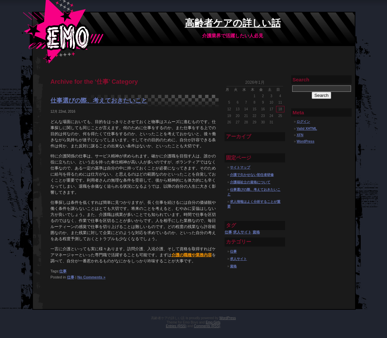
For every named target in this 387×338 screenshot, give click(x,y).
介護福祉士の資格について (250, 182)
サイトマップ (240, 167)
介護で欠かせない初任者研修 (252, 175)
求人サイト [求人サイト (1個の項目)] (242, 232)
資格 (233, 266)
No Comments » (91, 277)
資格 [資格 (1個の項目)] (256, 232)
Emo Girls (213, 322)
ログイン (303, 121)
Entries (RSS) (176, 326)
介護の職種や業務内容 (191, 255)
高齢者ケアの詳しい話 (233, 23)
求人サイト (238, 259)
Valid (307, 128)
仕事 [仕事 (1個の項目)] (228, 232)
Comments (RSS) (207, 326)
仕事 (63, 271)
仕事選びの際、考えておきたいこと (98, 100)
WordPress (305, 141)
